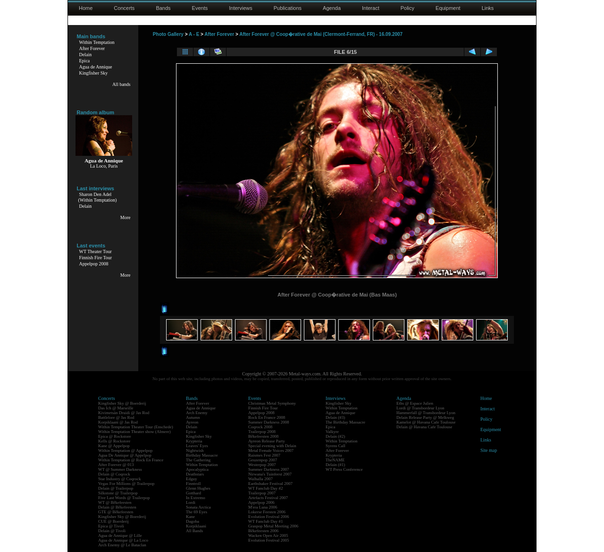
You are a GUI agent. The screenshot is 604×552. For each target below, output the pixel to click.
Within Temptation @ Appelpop (125, 450)
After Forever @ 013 (116, 464)
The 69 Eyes (196, 512)
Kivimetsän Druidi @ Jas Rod (123, 412)
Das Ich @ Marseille (116, 408)
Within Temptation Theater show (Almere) (134, 431)
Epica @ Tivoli (111, 526)
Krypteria (194, 441)
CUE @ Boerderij (113, 521)
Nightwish (195, 450)
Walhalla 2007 (260, 478)
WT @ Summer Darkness (120, 469)
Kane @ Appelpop (114, 445)
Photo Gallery (168, 34)
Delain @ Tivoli (112, 530)
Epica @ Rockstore (114, 436)
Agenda (332, 8)
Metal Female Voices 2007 (271, 450)
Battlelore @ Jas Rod (116, 417)
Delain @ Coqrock (114, 474)
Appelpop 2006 (261, 502)
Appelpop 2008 (94, 263)
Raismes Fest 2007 (264, 455)
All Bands (194, 530)
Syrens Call (335, 445)
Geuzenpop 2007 (262, 460)
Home (85, 8)
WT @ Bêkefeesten (115, 502)
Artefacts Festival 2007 (268, 497)
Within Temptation (97, 42)
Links (488, 8)
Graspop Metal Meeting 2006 (273, 526)
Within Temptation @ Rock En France (130, 460)
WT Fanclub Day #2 (265, 488)
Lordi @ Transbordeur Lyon (420, 408)
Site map (488, 450)
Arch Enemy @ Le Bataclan (122, 545)
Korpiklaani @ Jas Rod (118, 422)
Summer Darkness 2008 (268, 422)
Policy (407, 8)
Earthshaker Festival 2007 (270, 483)
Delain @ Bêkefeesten (117, 507)
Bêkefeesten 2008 (263, 436)
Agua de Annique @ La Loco (123, 540)
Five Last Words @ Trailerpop (124, 497)
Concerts (124, 8)
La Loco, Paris (104, 166)
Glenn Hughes (198, 488)
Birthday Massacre (202, 455)
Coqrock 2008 (260, 427)
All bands (121, 84)
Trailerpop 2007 (262, 493)
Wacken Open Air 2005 (268, 535)
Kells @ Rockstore (114, 441)
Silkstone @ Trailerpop (118, 493)
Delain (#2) (335, 436)
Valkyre (332, 431)
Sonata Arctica (198, 507)
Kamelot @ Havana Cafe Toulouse (425, 422)
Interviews (240, 8)
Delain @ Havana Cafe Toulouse (424, 427)
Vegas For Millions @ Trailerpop (126, 483)
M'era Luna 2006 (262, 507)
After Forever (92, 48)
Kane (190, 516)
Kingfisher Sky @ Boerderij (122, 403)
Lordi (190, 502)
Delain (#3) (335, 417)
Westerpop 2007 (262, 464)
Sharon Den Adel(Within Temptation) (97, 197)
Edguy (191, 478)
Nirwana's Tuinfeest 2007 (270, 474)
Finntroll (193, 483)
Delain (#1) (335, 464)
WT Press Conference (344, 469)
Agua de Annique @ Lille (120, 535)
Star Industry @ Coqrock (119, 478)
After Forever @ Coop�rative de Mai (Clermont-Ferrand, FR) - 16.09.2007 (321, 34)
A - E (194, 34)
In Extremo (195, 497)
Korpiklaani (196, 526)
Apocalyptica (197, 469)
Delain (85, 54)
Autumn (193, 417)
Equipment (448, 8)
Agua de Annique (95, 66)
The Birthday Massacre (345, 422)
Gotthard (193, 493)
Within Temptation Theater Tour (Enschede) (135, 427)
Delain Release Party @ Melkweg (425, 417)
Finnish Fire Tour (95, 257)
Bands (163, 8)
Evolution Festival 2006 (268, 516)
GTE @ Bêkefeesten (115, 512)
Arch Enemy (197, 412)
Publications (288, 8)
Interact (370, 8)
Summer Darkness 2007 (268, 469)
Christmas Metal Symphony (272, 403)
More (125, 217)
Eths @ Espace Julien (414, 403)
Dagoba (192, 521)
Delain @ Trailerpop (115, 488)
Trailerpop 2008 (262, 431)
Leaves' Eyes (197, 445)
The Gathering (198, 460)
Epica (84, 60)
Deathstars (195, 474)
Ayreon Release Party (266, 441)
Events (200, 8)
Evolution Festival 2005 (268, 540)
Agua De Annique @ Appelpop (124, 455)
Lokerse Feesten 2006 (266, 512)
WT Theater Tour (95, 251)
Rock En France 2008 (266, 417)
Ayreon (192, 422)
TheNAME (335, 460)
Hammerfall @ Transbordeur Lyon (425, 412)
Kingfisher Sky (93, 73)
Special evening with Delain (272, 445)
